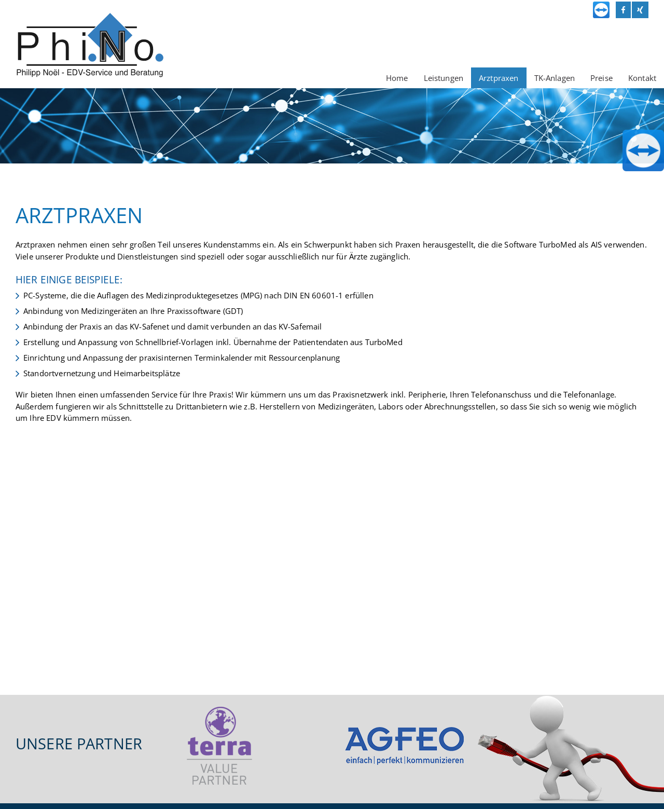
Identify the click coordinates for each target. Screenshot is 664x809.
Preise (601, 78)
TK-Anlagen (554, 78)
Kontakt (642, 78)
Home (397, 78)
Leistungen (444, 78)
